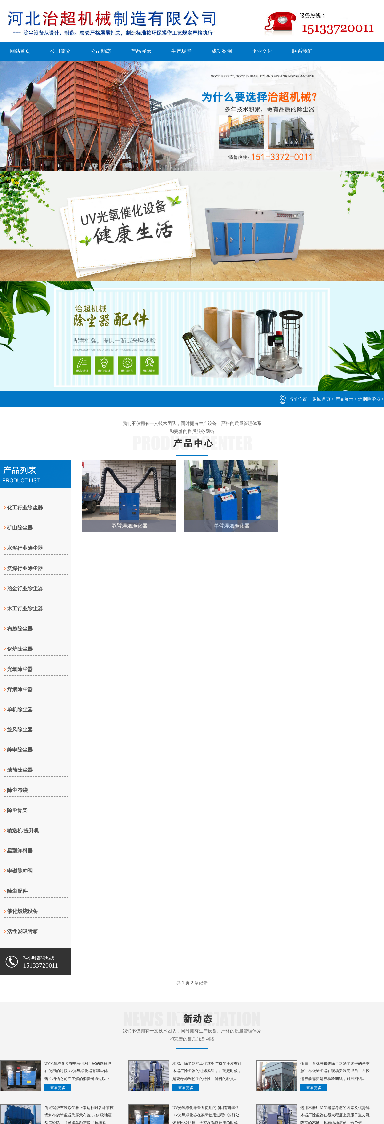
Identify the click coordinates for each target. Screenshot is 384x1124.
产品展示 (141, 51)
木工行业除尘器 (25, 608)
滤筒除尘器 (20, 770)
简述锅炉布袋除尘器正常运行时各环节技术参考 (79, 1108)
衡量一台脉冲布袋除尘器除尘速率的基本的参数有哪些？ (335, 1064)
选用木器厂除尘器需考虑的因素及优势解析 (335, 1108)
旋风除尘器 (20, 729)
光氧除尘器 (20, 669)
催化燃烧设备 (22, 911)
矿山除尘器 (20, 528)
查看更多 (58, 1088)
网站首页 (20, 51)
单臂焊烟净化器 (232, 525)
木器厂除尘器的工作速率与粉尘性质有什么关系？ (207, 1064)
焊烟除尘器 (369, 399)
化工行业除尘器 (25, 507)
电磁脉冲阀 (20, 871)
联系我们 (302, 51)
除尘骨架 (17, 810)
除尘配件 (17, 891)
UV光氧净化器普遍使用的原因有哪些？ (205, 1107)
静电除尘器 (20, 750)
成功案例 (222, 51)
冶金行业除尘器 (25, 588)
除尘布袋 (17, 790)
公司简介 (60, 51)
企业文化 (262, 51)
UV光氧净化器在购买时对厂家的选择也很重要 (77, 1064)
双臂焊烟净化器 (130, 525)
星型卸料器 (20, 850)
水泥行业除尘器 (25, 548)
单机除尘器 (20, 709)
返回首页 (322, 399)
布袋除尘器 (20, 628)
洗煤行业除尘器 (25, 568)
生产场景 (181, 51)
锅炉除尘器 (20, 649)
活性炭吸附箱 (22, 931)
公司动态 (101, 51)
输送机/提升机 (23, 830)
